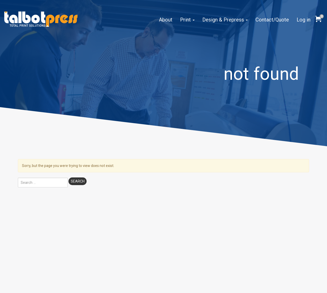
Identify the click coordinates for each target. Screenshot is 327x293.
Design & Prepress (225, 20)
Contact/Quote (272, 20)
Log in (303, 20)
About (165, 20)
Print (187, 20)
